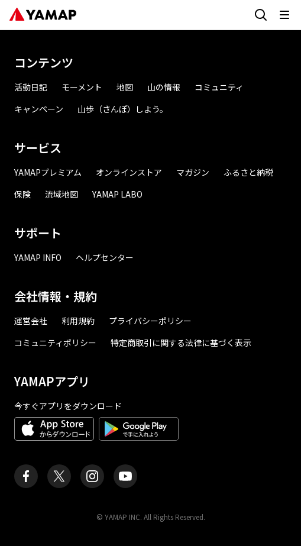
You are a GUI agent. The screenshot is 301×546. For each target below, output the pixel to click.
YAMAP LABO (117, 194)
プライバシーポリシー (150, 321)
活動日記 (30, 87)
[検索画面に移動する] (261, 15)
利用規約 (78, 321)
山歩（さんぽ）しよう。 (122, 109)
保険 (22, 194)
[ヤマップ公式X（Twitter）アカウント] (59, 476)
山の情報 (163, 87)
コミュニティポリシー (55, 342)
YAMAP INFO (38, 257)
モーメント (82, 87)
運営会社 (30, 321)
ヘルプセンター (105, 257)
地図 (124, 87)
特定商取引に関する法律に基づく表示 (181, 342)
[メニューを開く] (284, 15)
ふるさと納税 (248, 172)
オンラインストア (129, 172)
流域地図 (61, 194)
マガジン (192, 172)
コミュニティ (219, 87)
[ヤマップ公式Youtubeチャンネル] (125, 476)
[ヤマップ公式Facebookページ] (26, 476)
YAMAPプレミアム (48, 172)
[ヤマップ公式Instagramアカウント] (92, 476)
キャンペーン (38, 109)
